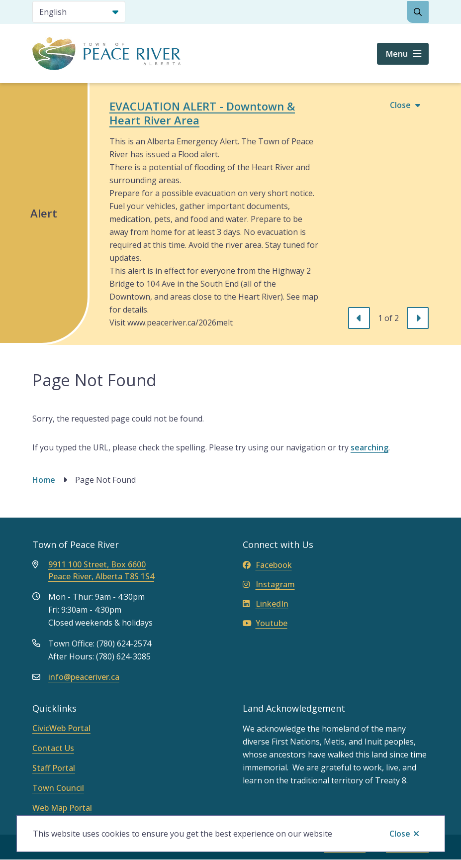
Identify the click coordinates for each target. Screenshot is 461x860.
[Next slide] (418, 318)
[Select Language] (78, 12)
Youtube (265, 623)
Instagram (269, 584)
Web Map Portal (62, 807)
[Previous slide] (359, 318)
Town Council (58, 787)
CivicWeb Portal (61, 728)
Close (399, 833)
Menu (397, 53)
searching (369, 447)
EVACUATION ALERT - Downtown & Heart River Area (202, 113)
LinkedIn (265, 603)
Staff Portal (53, 767)
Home (43, 479)
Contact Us (53, 748)
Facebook (267, 564)
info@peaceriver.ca (83, 676)
